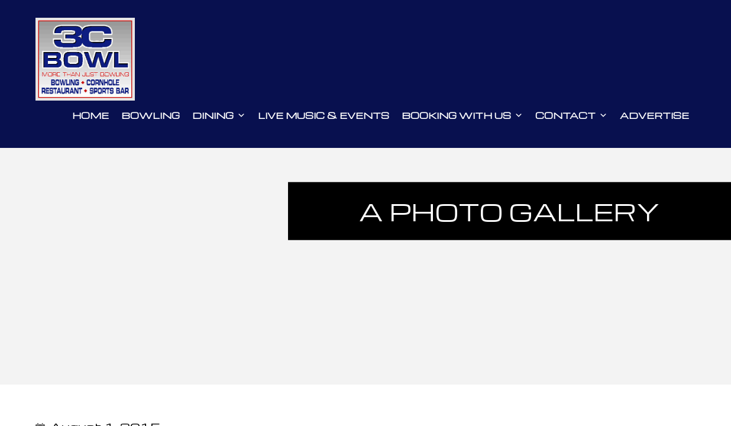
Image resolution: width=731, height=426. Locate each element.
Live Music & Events (323, 115)
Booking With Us (462, 115)
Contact (571, 115)
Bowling (150, 115)
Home (90, 115)
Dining (218, 115)
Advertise (654, 115)
